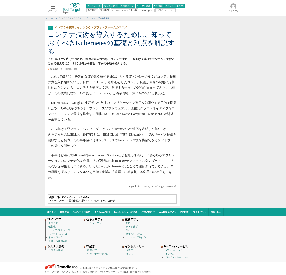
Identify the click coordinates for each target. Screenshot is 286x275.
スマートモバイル (58, 233)
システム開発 (55, 250)
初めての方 (216, 212)
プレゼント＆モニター (176, 257)
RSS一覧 (169, 253)
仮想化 (52, 226)
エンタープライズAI (137, 237)
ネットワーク (55, 237)
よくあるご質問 (102, 212)
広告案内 (76, 271)
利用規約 (184, 212)
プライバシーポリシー (111, 271)
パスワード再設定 (81, 212)
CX (127, 230)
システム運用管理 (58, 241)
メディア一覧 (52, 271)
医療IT (129, 250)
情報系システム (134, 233)
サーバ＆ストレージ (59, 230)
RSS (126, 271)
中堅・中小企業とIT (97, 253)
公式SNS (65, 271)
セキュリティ (94, 223)
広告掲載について (167, 212)
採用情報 (146, 271)
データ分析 (132, 226)
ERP (128, 223)
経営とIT (92, 250)
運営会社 (135, 271)
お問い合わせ (148, 212)
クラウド (53, 223)
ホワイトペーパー (174, 250)
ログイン (51, 212)
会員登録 (64, 212)
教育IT (129, 253)
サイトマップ (199, 212)
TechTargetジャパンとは (125, 212)
